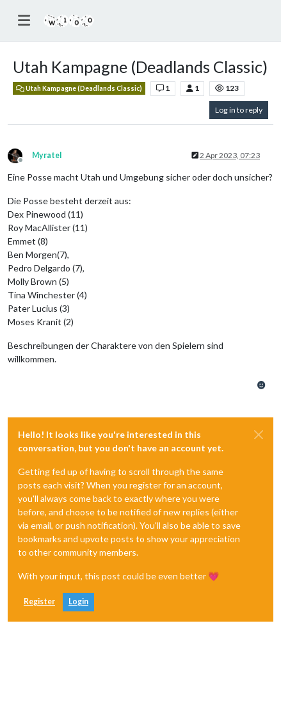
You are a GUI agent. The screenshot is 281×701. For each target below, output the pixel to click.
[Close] (258, 434)
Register (39, 601)
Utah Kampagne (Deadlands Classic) (79, 88)
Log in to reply (238, 110)
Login (78, 601)
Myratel (46, 155)
